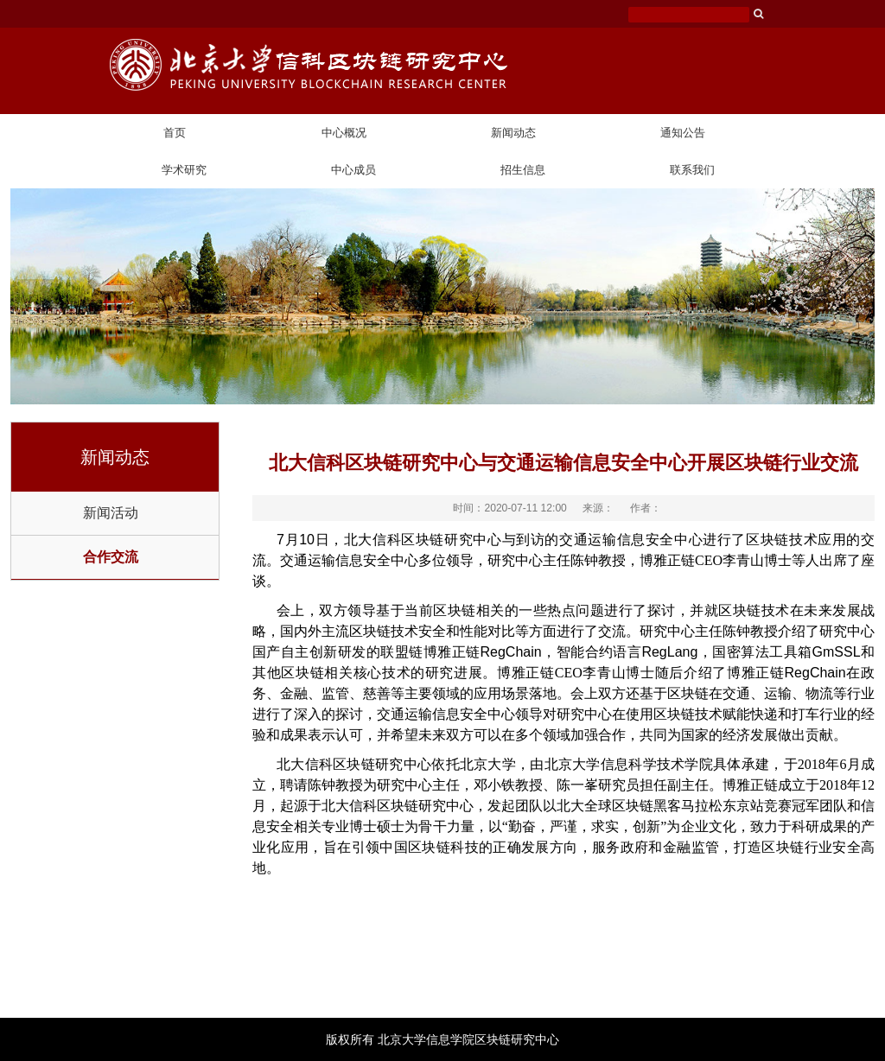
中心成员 (353, 169)
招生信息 (522, 169)
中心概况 (344, 132)
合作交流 (110, 557)
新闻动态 (513, 132)
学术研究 (184, 169)
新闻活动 (110, 512)
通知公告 (682, 132)
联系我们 (692, 169)
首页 (174, 132)
